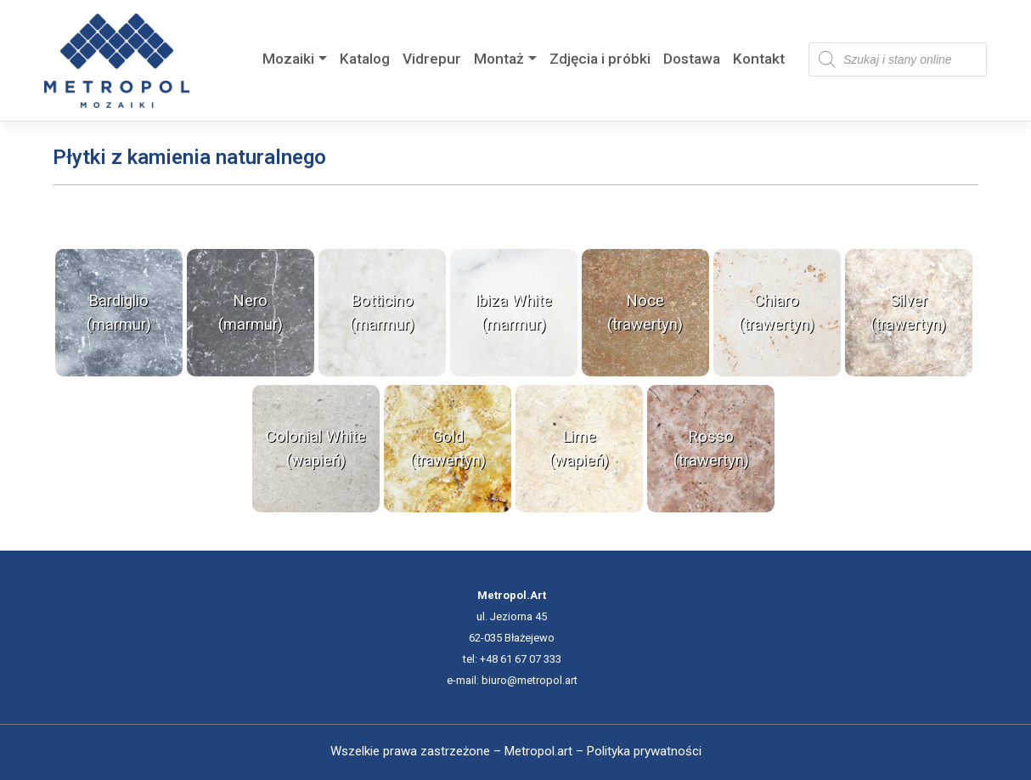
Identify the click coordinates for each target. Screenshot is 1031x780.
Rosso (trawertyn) (711, 448)
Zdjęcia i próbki (600, 58)
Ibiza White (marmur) (513, 312)
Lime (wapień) (579, 448)
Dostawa (691, 58)
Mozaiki (288, 58)
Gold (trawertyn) (448, 448)
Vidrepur (432, 58)
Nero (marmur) (250, 312)
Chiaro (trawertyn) (776, 312)
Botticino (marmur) (382, 312)
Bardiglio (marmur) (119, 312)
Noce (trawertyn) (645, 312)
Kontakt (759, 58)
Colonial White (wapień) (316, 448)
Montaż (499, 58)
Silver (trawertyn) (908, 312)
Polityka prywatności (644, 751)
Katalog (365, 58)
